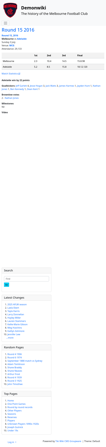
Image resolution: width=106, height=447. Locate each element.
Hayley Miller (14, 317)
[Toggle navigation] (5, 23)
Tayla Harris (13, 311)
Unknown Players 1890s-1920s (23, 423)
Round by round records (19, 407)
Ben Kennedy (17, 89)
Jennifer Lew (13, 334)
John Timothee (14, 384)
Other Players (14, 410)
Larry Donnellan (15, 314)
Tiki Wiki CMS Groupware (68, 441)
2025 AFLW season (17, 304)
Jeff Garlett (21, 85)
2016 (15, 35)
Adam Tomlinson (16, 364)
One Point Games (16, 403)
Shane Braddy (14, 367)
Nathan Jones (12, 97)
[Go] (6, 285)
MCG (11, 45)
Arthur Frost (13, 374)
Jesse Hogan (36, 85)
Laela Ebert (13, 307)
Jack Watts (51, 85)
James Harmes (66, 85)
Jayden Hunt (83, 85)
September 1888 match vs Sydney (24, 360)
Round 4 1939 (14, 377)
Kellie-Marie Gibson (17, 324)
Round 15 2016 (18, 30)
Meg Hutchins (14, 327)
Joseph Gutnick (15, 427)
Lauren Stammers (16, 321)
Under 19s (12, 430)
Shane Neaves (14, 370)
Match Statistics (10, 73)
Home (10, 400)
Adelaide (22, 38)
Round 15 (7, 35)
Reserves (12, 417)
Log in (11, 442)
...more (10, 337)
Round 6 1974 (14, 357)
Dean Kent (32, 89)
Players (11, 420)
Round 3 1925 (14, 380)
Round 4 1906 (14, 354)
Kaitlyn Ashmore (15, 331)
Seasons (11, 413)
